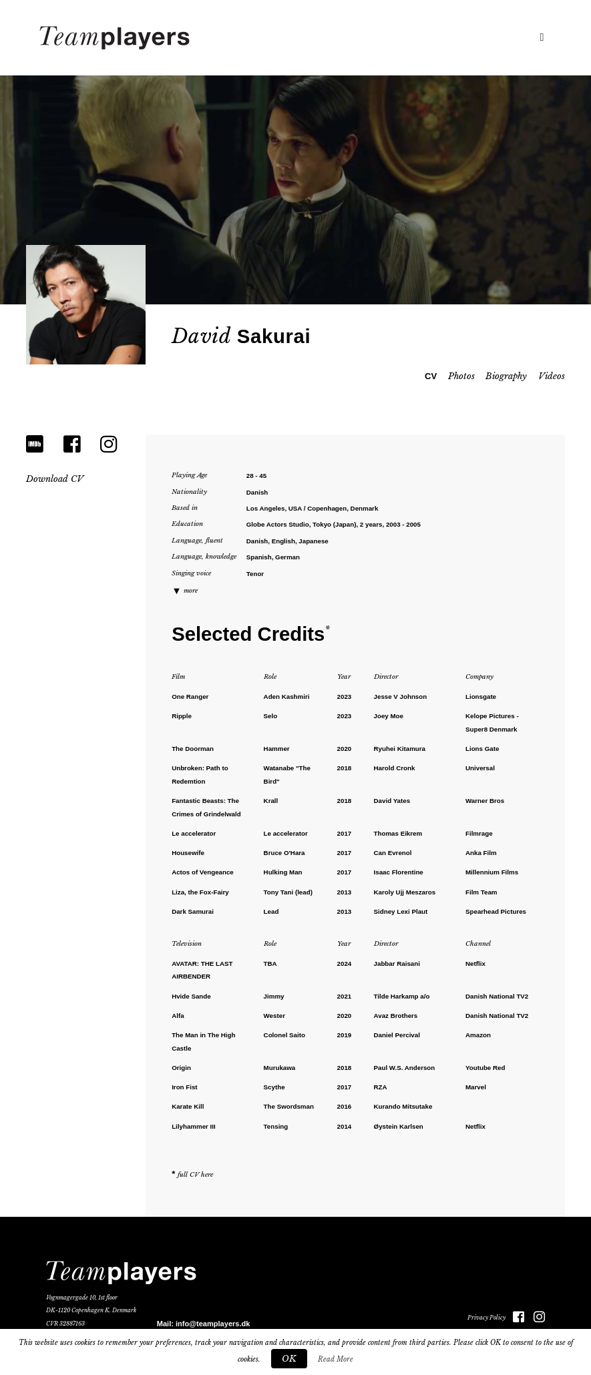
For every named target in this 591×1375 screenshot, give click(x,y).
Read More (335, 1359)
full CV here (195, 1175)
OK (289, 1358)
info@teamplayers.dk (213, 1324)
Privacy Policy (486, 1317)
